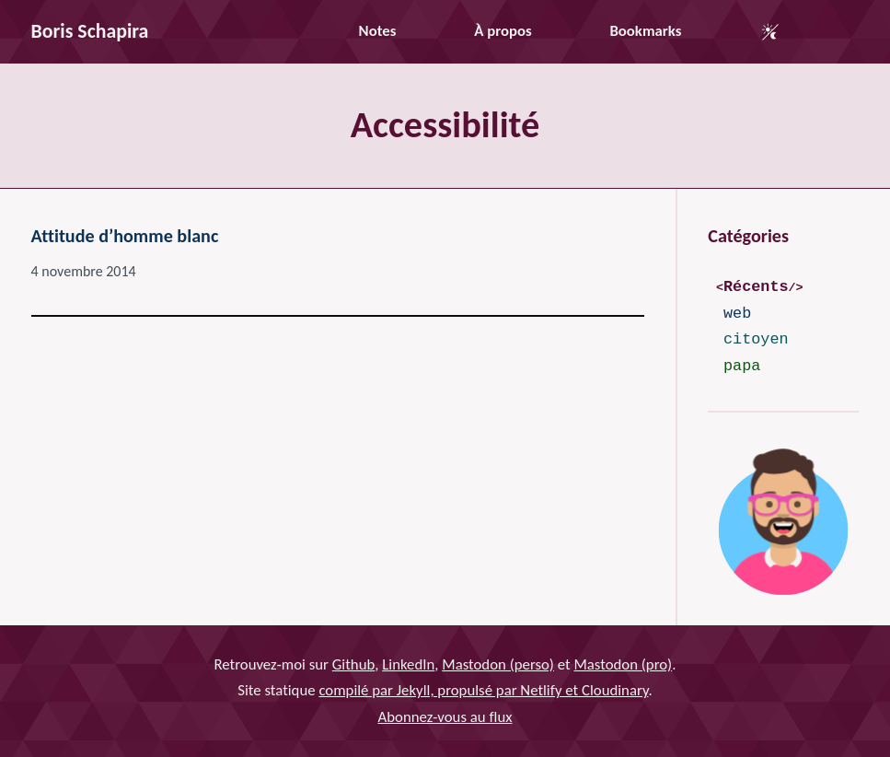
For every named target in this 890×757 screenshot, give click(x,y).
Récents (755, 286)
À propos (502, 31)
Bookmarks (645, 31)
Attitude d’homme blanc (125, 236)
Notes (378, 31)
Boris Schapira (90, 30)
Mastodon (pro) (622, 664)
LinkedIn (408, 664)
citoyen (755, 339)
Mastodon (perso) (498, 664)
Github (354, 664)
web (737, 313)
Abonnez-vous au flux (445, 717)
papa (741, 366)
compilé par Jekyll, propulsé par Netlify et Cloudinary (483, 691)
